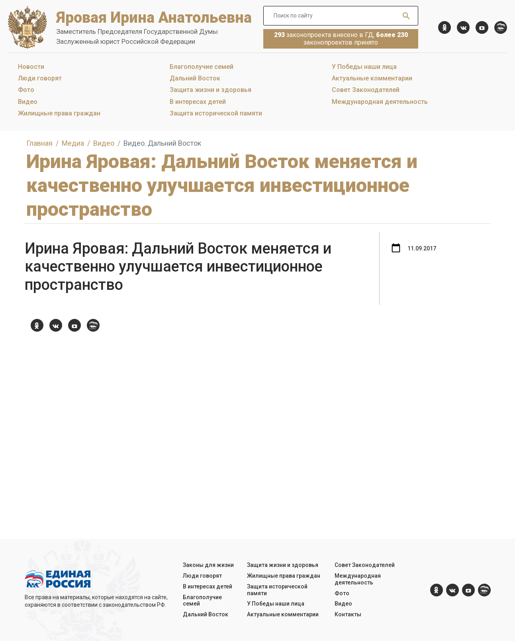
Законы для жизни (208, 565)
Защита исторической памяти (216, 113)
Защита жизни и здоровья (210, 90)
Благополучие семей (201, 66)
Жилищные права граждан (59, 113)
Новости (31, 66)
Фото (26, 90)
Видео (27, 102)
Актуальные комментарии (372, 78)
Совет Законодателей (365, 90)
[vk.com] (463, 27)
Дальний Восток (195, 78)
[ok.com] (444, 27)
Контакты (348, 614)
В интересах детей (198, 102)
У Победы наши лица (364, 66)
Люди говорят (40, 78)
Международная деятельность (380, 102)
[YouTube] (482, 27)
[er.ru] (500, 27)
